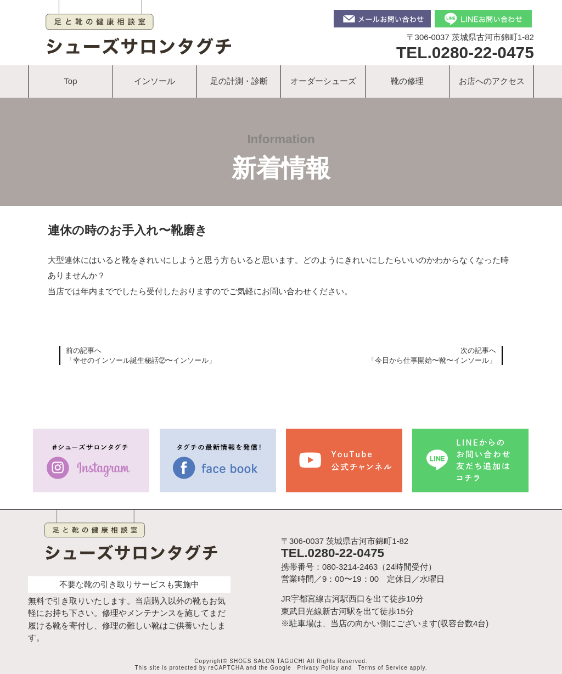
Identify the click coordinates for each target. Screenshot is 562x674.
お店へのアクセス (492, 81)
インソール (154, 81)
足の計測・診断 (239, 81)
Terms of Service (382, 668)
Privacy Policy (318, 668)
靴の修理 (407, 81)
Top (70, 81)
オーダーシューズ (323, 81)
